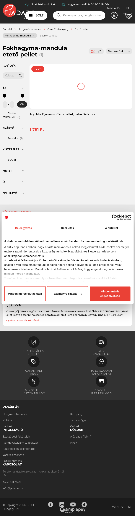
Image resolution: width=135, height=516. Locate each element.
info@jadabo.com (14, 488)
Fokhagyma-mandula (18, 35)
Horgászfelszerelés (15, 414)
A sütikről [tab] (111, 227)
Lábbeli (7, 426)
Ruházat (8, 420)
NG (130, 507)
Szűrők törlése (48, 35)
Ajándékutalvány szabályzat (20, 442)
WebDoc (118, 507)
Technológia (78, 420)
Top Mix (13, 138)
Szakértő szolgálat (43, 4)
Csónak (75, 426)
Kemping (76, 414)
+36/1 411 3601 (12, 482)
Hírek (73, 442)
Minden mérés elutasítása (25, 293)
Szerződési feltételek (16, 436)
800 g (12, 159)
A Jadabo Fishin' (80, 436)
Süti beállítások (12, 461)
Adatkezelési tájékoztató (19, 448)
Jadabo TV (113, 8)
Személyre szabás (67, 293)
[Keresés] (59, 15)
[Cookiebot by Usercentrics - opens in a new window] (114, 217)
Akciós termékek (9, 115)
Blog (129, 8)
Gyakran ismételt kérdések (23, 320)
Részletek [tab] (67, 227)
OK (22, 104)
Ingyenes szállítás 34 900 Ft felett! (89, 4)
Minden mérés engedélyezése (110, 293)
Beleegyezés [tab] (23, 227)
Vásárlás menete (13, 455)
